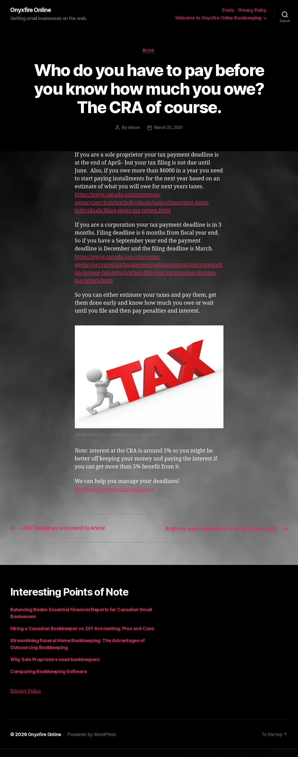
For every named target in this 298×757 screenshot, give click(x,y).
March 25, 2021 (168, 128)
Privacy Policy (252, 10)
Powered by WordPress (92, 742)
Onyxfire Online (31, 10)
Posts (228, 10)
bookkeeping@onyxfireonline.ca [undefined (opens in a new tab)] (116, 490)
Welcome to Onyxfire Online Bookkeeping (218, 18)
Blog (149, 51)
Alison (133, 128)
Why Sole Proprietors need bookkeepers (55, 667)
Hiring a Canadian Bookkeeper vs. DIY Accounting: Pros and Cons (82, 636)
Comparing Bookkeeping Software (48, 679)
